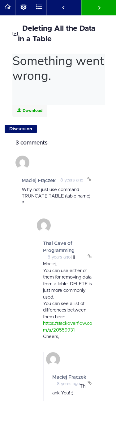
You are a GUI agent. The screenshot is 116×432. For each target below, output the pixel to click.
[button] (7, 7)
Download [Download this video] (29, 110)
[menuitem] (23, 7)
